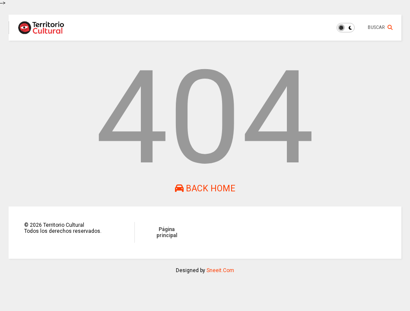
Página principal (166, 232)
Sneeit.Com (220, 270)
